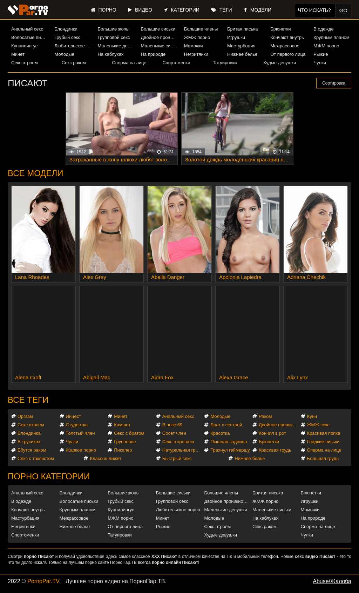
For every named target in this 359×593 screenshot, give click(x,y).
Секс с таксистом (36, 458)
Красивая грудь (275, 450)
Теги (221, 10)
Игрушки (236, 37)
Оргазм (25, 416)
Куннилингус (24, 45)
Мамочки (193, 45)
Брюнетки (280, 29)
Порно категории (49, 476)
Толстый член (80, 433)
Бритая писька (242, 29)
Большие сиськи (158, 29)
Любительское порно (73, 45)
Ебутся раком (32, 450)
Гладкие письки (323, 441)
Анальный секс (27, 29)
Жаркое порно (81, 450)
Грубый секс (67, 37)
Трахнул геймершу (230, 450)
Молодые (64, 54)
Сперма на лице (129, 62)
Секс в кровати (178, 441)
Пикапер (123, 450)
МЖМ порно (326, 45)
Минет (18, 54)
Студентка (77, 424)
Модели (257, 10)
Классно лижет (105, 458)
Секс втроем (24, 62)
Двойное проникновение (160, 37)
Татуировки (225, 62)
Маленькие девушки (116, 45)
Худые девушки (279, 62)
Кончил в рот (272, 433)
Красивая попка (323, 433)
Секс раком (74, 62)
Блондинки (65, 29)
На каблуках (110, 54)
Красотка (220, 433)
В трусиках (29, 441)
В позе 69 (172, 424)
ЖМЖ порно (197, 37)
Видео (140, 10)
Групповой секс (113, 37)
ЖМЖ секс (318, 424)
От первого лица (287, 54)
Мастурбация (241, 45)
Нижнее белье (242, 54)
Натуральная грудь (182, 450)
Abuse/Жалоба (332, 581)
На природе (153, 54)
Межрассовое (284, 45)
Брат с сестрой (226, 424)
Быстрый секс (177, 458)
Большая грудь (323, 458)
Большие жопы (113, 29)
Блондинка (29, 433)
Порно (103, 10)
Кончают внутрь (287, 37)
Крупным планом (331, 37)
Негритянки (196, 54)
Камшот (122, 424)
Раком (265, 416)
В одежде (323, 29)
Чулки (319, 62)
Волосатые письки (30, 37)
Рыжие (320, 54)
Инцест (73, 416)
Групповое (125, 441)
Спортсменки (176, 62)
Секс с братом (129, 433)
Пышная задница (228, 441)
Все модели (35, 173)
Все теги (28, 400)
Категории (181, 10)
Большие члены (201, 29)
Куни (312, 416)
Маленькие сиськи (160, 45)
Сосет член (174, 433)
